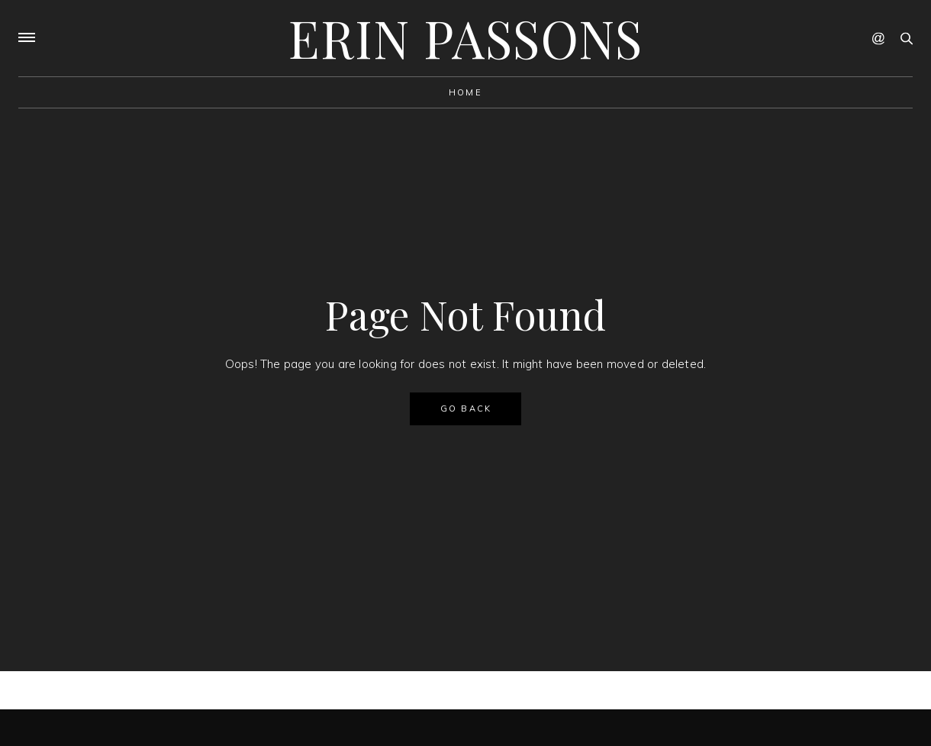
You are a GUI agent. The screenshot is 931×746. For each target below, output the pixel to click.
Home (465, 92)
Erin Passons (465, 38)
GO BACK (465, 408)
